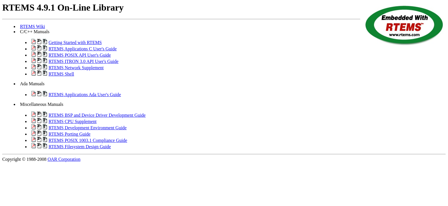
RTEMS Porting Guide (70, 134)
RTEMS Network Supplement (76, 67)
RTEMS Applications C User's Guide (83, 48)
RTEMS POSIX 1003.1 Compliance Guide (88, 140)
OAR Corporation (63, 159)
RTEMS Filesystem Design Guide (80, 146)
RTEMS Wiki (32, 26)
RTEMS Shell (61, 74)
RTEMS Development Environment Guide (88, 127)
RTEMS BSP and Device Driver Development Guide (97, 115)
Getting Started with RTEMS (75, 42)
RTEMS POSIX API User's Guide (80, 55)
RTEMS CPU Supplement (73, 121)
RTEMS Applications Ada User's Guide (85, 94)
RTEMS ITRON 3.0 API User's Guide (84, 61)
